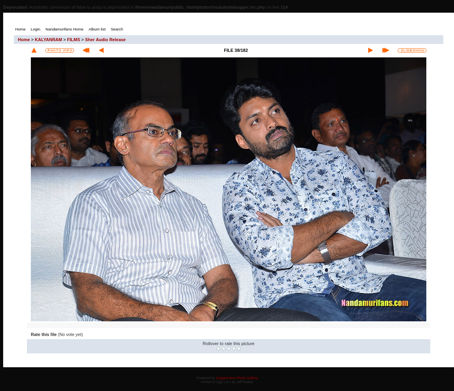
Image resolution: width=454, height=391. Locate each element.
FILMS (73, 39)
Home (24, 39)
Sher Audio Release (105, 39)
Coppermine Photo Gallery (237, 378)
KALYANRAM (48, 39)
